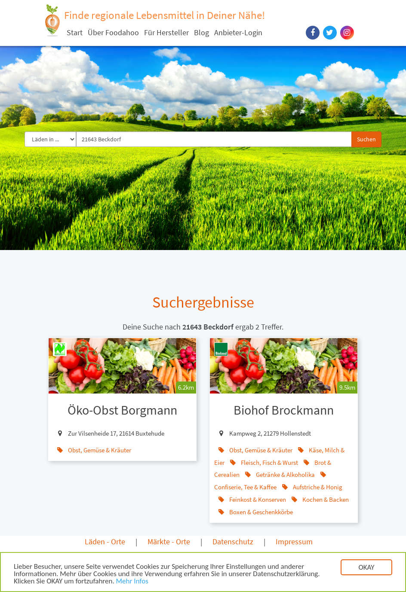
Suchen (366, 139)
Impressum (294, 541)
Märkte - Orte (169, 541)
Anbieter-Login (238, 32)
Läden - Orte (105, 541)
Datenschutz (232, 541)
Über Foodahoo (113, 32)
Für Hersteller (166, 32)
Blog (201, 32)
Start (75, 32)
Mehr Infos (132, 581)
